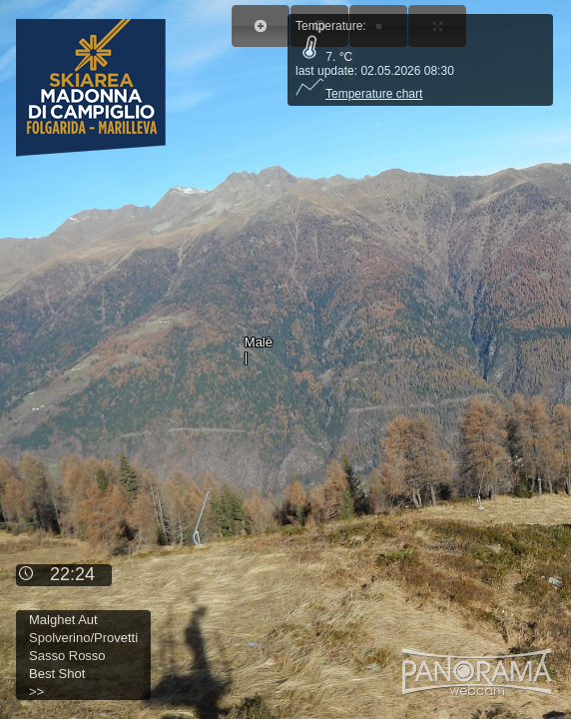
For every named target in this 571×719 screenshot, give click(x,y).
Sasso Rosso (67, 655)
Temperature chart (358, 94)
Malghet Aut (63, 619)
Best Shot (57, 673)
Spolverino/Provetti (83, 637)
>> (36, 691)
